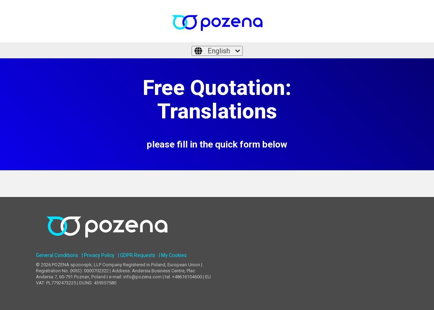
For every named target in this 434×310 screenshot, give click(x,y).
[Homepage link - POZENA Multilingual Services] (107, 244)
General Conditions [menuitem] (57, 255)
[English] (217, 51)
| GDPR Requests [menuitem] (136, 255)
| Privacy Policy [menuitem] (98, 255)
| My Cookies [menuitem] (173, 255)
